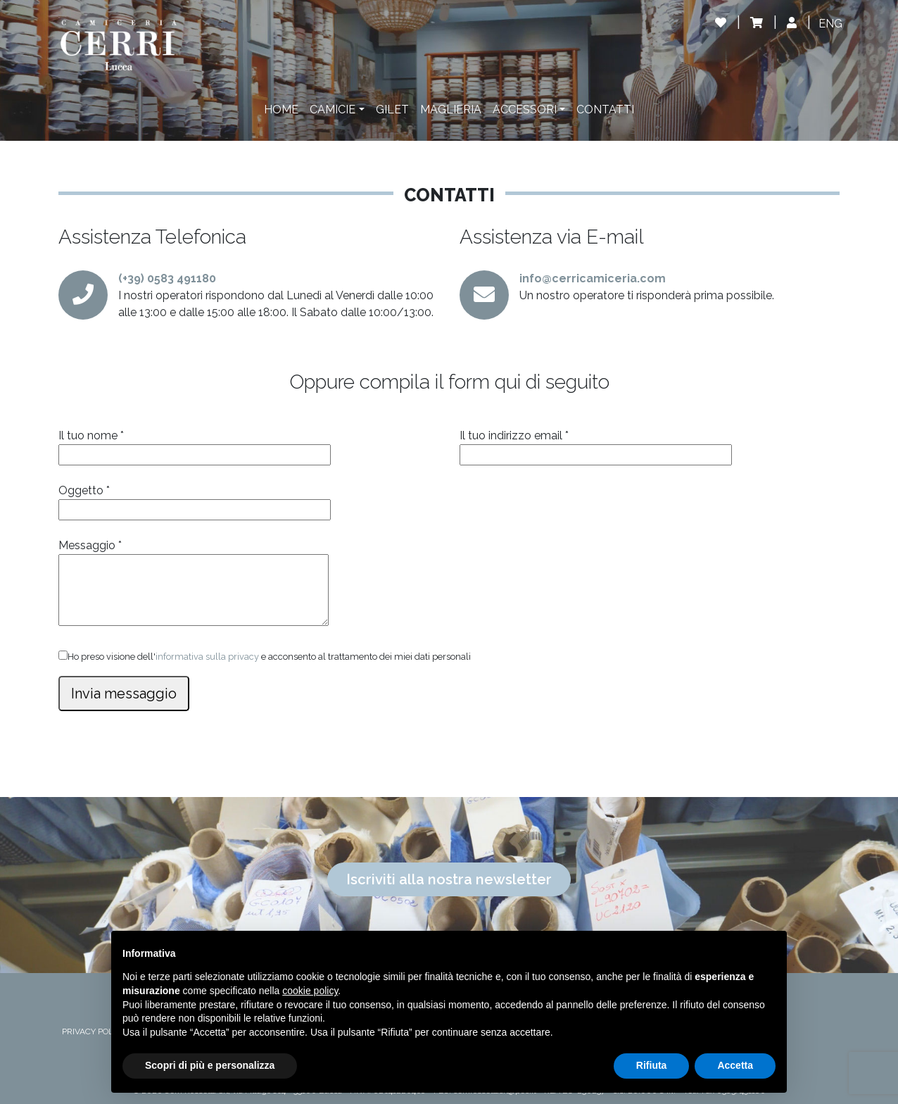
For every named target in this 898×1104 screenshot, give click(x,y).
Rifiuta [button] (651, 1065)
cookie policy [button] (310, 990)
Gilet (392, 109)
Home (281, 109)
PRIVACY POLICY (94, 1031)
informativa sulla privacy (207, 656)
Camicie (332, 109)
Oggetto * (194, 500)
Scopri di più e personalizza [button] (209, 1065)
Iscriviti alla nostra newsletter (449, 879)
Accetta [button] (735, 1065)
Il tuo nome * (194, 445)
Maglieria (450, 109)
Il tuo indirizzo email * (596, 445)
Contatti (605, 109)
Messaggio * (193, 584)
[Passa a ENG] (830, 24)
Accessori (525, 109)
